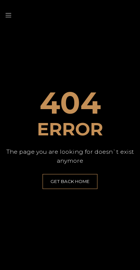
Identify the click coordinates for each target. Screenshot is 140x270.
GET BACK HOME (70, 181)
